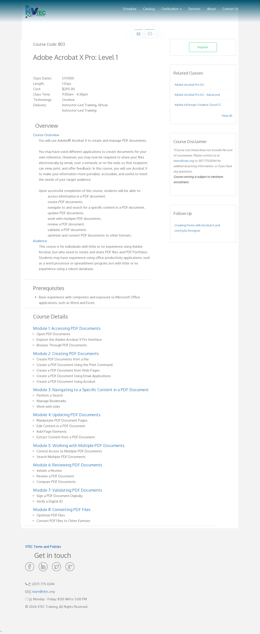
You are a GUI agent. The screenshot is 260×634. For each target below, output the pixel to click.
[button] (171, 7)
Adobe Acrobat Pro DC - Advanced (197, 94)
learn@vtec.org (183, 160)
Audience (40, 241)
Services (194, 9)
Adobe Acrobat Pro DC (189, 84)
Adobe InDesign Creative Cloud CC (198, 104)
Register (203, 47)
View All (227, 115)
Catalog (149, 9)
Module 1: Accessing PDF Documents (67, 328)
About (211, 9)
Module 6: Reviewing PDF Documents (67, 464)
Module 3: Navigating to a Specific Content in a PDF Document (91, 389)
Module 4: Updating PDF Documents (66, 414)
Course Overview (46, 135)
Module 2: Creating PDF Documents (66, 353)
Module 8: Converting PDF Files (62, 509)
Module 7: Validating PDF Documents (67, 490)
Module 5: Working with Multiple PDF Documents (79, 445)
